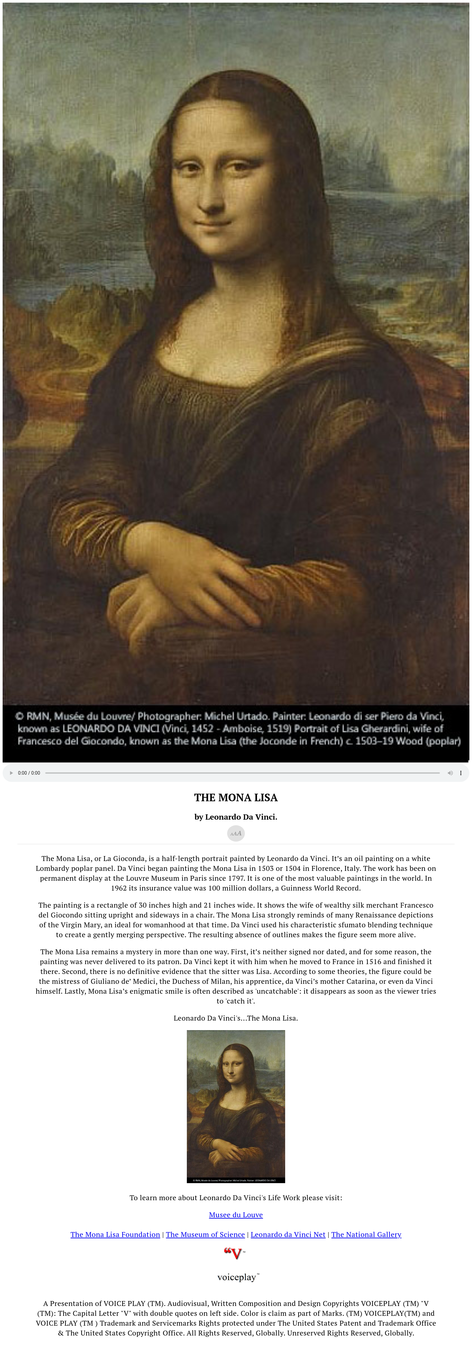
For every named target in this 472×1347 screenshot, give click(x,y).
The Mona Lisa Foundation (115, 1234)
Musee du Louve (236, 1214)
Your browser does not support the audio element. (236, 773)
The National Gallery (366, 1234)
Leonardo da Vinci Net (288, 1234)
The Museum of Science (205, 1234)
